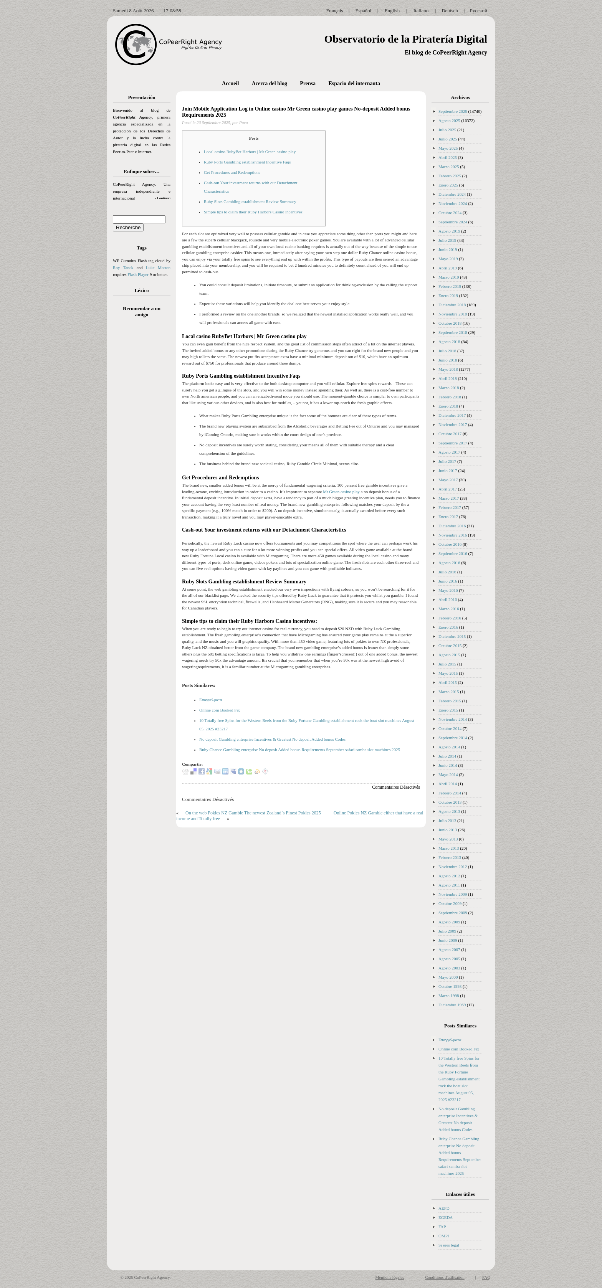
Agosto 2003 (449, 968)
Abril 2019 (447, 268)
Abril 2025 (447, 157)
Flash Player (138, 274)
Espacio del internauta (354, 83)
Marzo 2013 (448, 848)
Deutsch (450, 10)
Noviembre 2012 (452, 866)
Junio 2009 (447, 940)
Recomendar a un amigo (141, 311)
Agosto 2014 (449, 747)
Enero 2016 (448, 627)
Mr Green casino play (341, 491)
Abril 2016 (447, 599)
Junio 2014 (447, 765)
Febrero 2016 (449, 618)
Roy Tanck (123, 267)
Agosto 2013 (449, 811)
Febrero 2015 (449, 700)
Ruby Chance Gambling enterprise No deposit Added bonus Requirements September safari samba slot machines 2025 (299, 749)
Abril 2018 (447, 378)
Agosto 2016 (449, 562)
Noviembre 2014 (452, 719)
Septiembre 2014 (452, 737)
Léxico (142, 290)
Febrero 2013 (449, 857)
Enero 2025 (448, 185)
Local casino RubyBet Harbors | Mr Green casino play (250, 151)
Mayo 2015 (448, 673)
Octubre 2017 (449, 433)
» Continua (162, 198)
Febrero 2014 (449, 793)
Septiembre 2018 (452, 332)
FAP (442, 1226)
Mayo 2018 (448, 369)
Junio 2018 (447, 360)
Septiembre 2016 (452, 553)
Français (334, 10)
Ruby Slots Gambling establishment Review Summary (250, 201)
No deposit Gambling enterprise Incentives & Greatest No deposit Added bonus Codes (272, 739)
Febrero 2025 (449, 175)
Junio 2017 (447, 470)
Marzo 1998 (448, 995)
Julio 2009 (447, 931)
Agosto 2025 (449, 120)
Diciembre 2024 (452, 194)
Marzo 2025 (448, 166)
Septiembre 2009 (452, 912)
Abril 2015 (447, 682)
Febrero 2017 (449, 507)
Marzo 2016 (448, 608)
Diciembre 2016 (452, 525)
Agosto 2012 (449, 876)
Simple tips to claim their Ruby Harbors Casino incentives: (254, 212)
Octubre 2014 (449, 728)
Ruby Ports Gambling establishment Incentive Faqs (247, 162)
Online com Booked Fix (219, 710)
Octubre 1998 (449, 986)
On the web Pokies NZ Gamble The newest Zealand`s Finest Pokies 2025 (253, 813)
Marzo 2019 (448, 277)
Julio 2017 (447, 461)
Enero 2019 (448, 295)
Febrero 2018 (449, 397)
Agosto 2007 (449, 949)
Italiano (421, 10)
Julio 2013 (447, 820)
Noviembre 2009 (452, 894)
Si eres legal (448, 1245)
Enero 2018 (448, 406)
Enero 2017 (448, 516)
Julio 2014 (447, 756)
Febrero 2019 (449, 286)
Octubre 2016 (449, 544)
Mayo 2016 (448, 590)
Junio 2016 (447, 581)
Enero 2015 (448, 710)
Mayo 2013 (448, 839)
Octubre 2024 (449, 212)
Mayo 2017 (448, 479)
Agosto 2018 (449, 341)
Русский (479, 10)
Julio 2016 (447, 572)
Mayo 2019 (448, 258)
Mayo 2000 (448, 977)
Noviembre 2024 (452, 203)
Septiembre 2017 (452, 443)
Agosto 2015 (449, 654)
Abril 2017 (447, 489)
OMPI (443, 1236)
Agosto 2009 (449, 922)
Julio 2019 (447, 240)
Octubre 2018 (449, 323)
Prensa (308, 83)
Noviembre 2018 (452, 314)
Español (364, 10)
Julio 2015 (447, 664)
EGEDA (445, 1217)
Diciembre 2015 (452, 636)
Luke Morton (158, 267)
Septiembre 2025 (452, 111)
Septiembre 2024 (452, 222)
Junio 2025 (447, 139)
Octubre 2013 (449, 802)
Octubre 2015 (449, 645)
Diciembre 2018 (452, 304)
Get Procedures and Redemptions (232, 172)
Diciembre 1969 (452, 1004)
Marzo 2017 (448, 498)
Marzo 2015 (448, 691)
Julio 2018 (447, 350)
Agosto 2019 (449, 231)
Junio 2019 (447, 249)
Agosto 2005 (449, 958)
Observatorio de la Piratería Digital (405, 39)
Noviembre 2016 (452, 535)
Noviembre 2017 (452, 424)
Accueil (230, 83)
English (392, 10)
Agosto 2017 (449, 452)
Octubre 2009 (449, 903)
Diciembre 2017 (452, 415)
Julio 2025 (447, 129)
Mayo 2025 (448, 148)
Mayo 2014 (448, 774)
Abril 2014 (447, 783)
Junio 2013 (447, 829)
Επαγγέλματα (210, 699)
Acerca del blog (269, 83)
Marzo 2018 (448, 387)
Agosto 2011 (449, 885)
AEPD (444, 1208)
